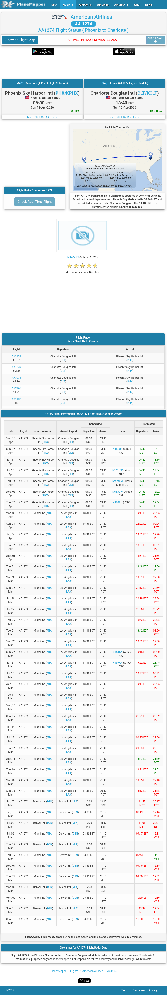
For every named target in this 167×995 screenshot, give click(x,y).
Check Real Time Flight (34, 202)
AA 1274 (83, 24)
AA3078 (16, 377)
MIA (49, 513)
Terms (127, 990)
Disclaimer (141, 990)
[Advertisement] (83, 66)
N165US (73, 257)
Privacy (155, 990)
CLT (63, 360)
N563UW (117, 491)
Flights (74, 971)
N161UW (117, 470)
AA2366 (16, 388)
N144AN (117, 651)
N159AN (117, 662)
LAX (68, 516)
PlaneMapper (58, 971)
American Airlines (91, 17)
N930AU (117, 502)
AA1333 (16, 356)
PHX (130, 360)
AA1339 (16, 367)
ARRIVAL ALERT (155, 40)
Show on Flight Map (20, 40)
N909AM (117, 481)
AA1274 (112, 971)
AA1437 (16, 399)
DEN (49, 801)
